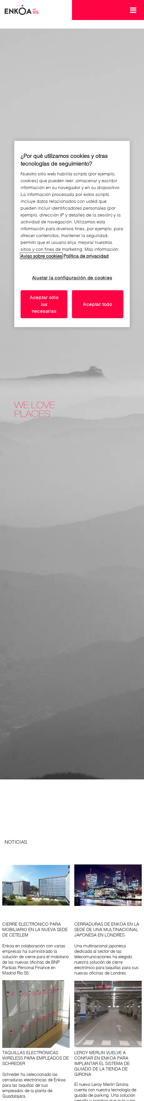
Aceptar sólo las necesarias (44, 304)
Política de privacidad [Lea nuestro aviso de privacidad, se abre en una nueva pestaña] (86, 256)
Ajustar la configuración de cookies (72, 277)
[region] (71, 234)
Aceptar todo (97, 304)
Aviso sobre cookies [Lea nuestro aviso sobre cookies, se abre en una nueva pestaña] (41, 256)
